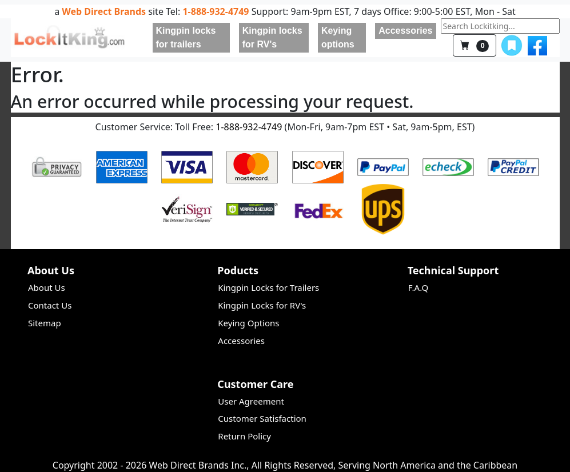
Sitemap (44, 323)
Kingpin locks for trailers (186, 37)
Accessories (405, 30)
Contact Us (49, 305)
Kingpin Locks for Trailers (268, 287)
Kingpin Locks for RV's (262, 305)
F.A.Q (418, 287)
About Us (46, 287)
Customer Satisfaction (262, 418)
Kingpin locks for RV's (272, 37)
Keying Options (248, 323)
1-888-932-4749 (215, 11)
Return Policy (244, 436)
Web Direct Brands (104, 11)
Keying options (337, 37)
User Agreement (251, 401)
